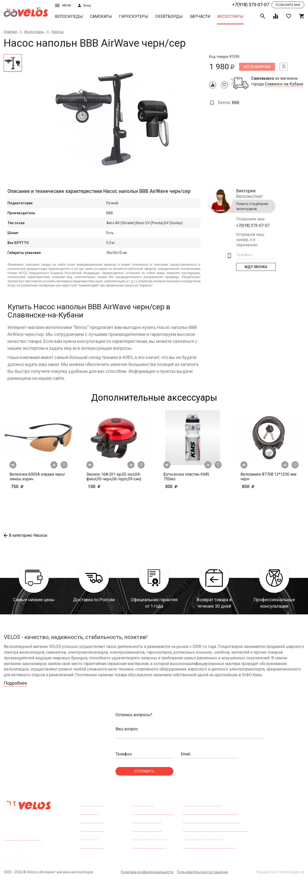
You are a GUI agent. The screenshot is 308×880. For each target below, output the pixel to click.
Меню (63, 5)
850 (256, 486)
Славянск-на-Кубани (284, 84)
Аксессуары (230, 16)
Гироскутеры (133, 16)
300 (179, 486)
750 (31, 486)
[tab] (13, 62)
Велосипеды (69, 16)
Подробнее (15, 683)
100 (108, 486)
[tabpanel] (115, 116)
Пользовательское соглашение (202, 872)
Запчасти (200, 16)
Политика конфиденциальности (147, 872)
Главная (10, 32)
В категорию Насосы (25, 535)
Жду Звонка (255, 267)
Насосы (57, 32)
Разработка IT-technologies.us (280, 872)
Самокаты (101, 16)
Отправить (144, 771)
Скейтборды (169, 16)
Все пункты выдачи (22, 837)
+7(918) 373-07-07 (250, 4)
